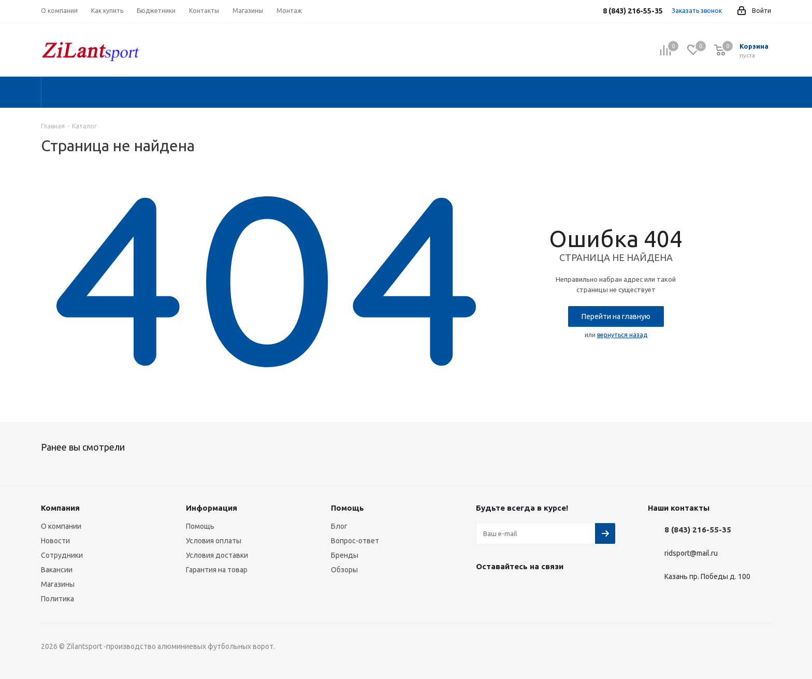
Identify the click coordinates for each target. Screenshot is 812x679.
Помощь (200, 526)
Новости (55, 541)
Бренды (344, 555)
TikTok (564, 590)
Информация (211, 507)
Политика (57, 599)
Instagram (512, 590)
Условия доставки (217, 555)
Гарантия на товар (217, 570)
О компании (61, 526)
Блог (339, 526)
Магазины (58, 584)
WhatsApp (538, 590)
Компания (60, 507)
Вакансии (56, 570)
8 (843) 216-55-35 (697, 529)
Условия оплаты (213, 541)
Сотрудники (62, 555)
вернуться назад (622, 334)
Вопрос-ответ (355, 541)
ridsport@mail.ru (691, 554)
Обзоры (344, 570)
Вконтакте (486, 590)
